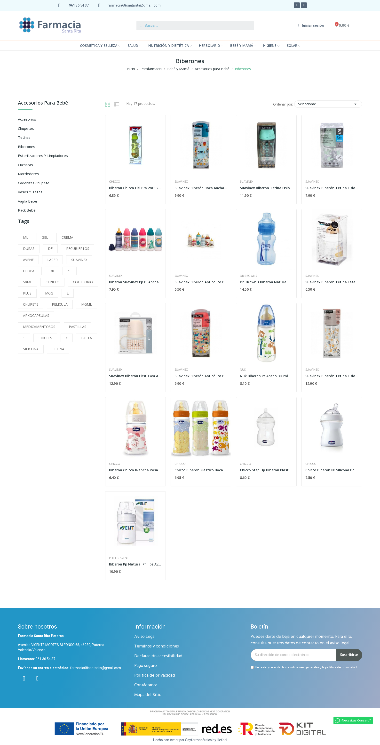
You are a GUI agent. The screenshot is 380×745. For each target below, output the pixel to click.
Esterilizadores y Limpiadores (43, 155)
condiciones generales (302, 667)
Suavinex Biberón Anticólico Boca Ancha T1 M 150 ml (200, 282)
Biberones (26, 146)
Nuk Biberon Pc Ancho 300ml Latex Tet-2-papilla (266, 376)
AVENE (28, 259)
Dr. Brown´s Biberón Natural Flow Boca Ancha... (266, 282)
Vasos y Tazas (30, 191)
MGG (49, 293)
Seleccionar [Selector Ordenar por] (328, 104)
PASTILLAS (77, 326)
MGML (86, 304)
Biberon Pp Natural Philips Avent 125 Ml (135, 564)
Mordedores (28, 173)
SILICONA (31, 349)
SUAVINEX (79, 259)
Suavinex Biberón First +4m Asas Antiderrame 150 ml (135, 376)
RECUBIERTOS (77, 248)
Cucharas (25, 164)
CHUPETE (30, 304)
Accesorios (27, 119)
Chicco (114, 181)
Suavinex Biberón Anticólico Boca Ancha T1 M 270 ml (200, 376)
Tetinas (24, 137)
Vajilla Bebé (27, 201)
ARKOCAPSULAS (36, 315)
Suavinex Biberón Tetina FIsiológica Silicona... (266, 188)
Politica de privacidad (154, 675)
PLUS (27, 293)
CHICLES (45, 338)
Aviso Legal (145, 636)
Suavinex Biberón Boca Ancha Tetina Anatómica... (200, 188)
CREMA (67, 237)
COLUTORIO (83, 282)
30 (52, 271)
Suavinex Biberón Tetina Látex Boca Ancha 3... (331, 282)
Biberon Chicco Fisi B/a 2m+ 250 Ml (135, 188)
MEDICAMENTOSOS (39, 326)
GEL (45, 237)
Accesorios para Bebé (43, 103)
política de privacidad (341, 667)
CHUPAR (30, 271)
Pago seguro (145, 666)
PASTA (86, 338)
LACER (52, 259)
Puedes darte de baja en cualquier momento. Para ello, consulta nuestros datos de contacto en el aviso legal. (301, 640)
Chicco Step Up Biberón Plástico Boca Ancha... (266, 470)
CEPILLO (52, 282)
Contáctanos (146, 685)
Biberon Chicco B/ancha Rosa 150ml (135, 470)
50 (69, 271)
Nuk (243, 369)
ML (25, 237)
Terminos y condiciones (156, 646)
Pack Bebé (27, 210)
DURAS (28, 248)
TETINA (58, 349)
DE (50, 248)
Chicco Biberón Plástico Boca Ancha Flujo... (200, 470)
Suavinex (181, 181)
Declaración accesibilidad (158, 656)
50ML (27, 282)
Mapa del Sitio (147, 695)
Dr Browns (248, 275)
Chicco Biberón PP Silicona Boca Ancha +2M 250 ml (331, 470)
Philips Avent (119, 558)
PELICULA (60, 304)
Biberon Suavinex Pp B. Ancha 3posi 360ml (135, 282)
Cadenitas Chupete (33, 182)
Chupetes (26, 128)
